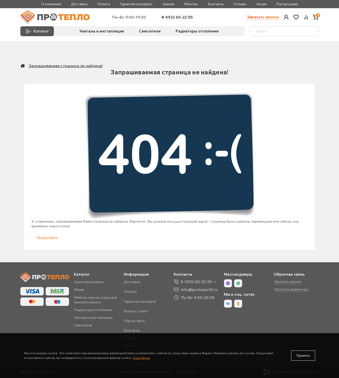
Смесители (150, 31)
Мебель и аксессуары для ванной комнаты (95, 299)
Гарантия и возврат (136, 4)
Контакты (216, 4)
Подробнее (141, 358)
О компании (51, 4)
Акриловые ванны (89, 282)
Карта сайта (134, 321)
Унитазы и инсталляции (101, 31)
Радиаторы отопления (197, 31)
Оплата (103, 4)
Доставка (79, 4)
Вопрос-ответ (136, 311)
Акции (261, 4)
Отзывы (240, 4)
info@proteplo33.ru (199, 289)
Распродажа (287, 4)
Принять (303, 355)
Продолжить (47, 237)
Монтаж (191, 4)
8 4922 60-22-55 (177, 17)
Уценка (168, 4)
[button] (286, 17)
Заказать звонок (263, 17)
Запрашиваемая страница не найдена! (64, 65)
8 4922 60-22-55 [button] (196, 281)
